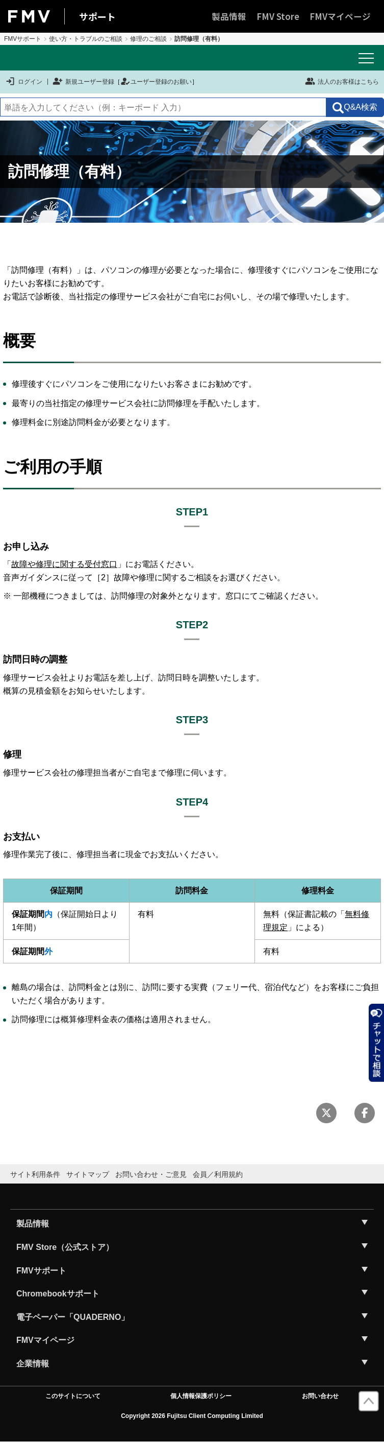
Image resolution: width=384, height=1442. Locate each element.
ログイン (23, 81)
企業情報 (32, 1363)
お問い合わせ (320, 1396)
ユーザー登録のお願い (156, 81)
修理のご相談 (148, 38)
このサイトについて (72, 1396)
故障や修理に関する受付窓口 (64, 564)
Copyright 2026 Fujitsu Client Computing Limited (192, 1416)
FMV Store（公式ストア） (65, 1247)
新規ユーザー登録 (83, 81)
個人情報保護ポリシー (201, 1396)
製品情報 (229, 16)
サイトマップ (87, 1174)
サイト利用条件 (35, 1174)
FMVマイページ (340, 16)
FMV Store (278, 16)
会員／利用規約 (218, 1174)
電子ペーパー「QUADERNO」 (72, 1317)
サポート (97, 16)
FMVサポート (22, 38)
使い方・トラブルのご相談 (85, 38)
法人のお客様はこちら (342, 81)
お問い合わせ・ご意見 (151, 1174)
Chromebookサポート (57, 1293)
